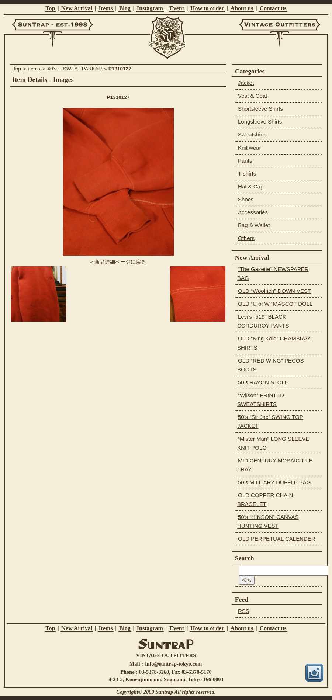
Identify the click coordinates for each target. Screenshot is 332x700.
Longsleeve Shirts (260, 121)
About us (242, 8)
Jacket (246, 83)
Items (105, 8)
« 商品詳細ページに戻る (118, 262)
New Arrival (76, 8)
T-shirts (247, 173)
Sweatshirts (252, 134)
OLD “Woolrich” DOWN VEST (274, 291)
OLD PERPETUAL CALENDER (276, 539)
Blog (125, 8)
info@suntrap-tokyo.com (173, 664)
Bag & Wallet (254, 225)
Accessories (253, 212)
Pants (245, 160)
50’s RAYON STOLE (263, 382)
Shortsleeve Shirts (260, 108)
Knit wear (249, 148)
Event (176, 8)
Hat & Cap (250, 186)
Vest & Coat (252, 96)
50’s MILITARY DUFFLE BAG (274, 482)
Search (244, 558)
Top (50, 8)
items (34, 69)
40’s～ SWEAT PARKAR (74, 69)
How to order (207, 8)
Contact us (272, 8)
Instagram (150, 8)
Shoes (246, 199)
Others (246, 238)
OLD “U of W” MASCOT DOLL (275, 304)
